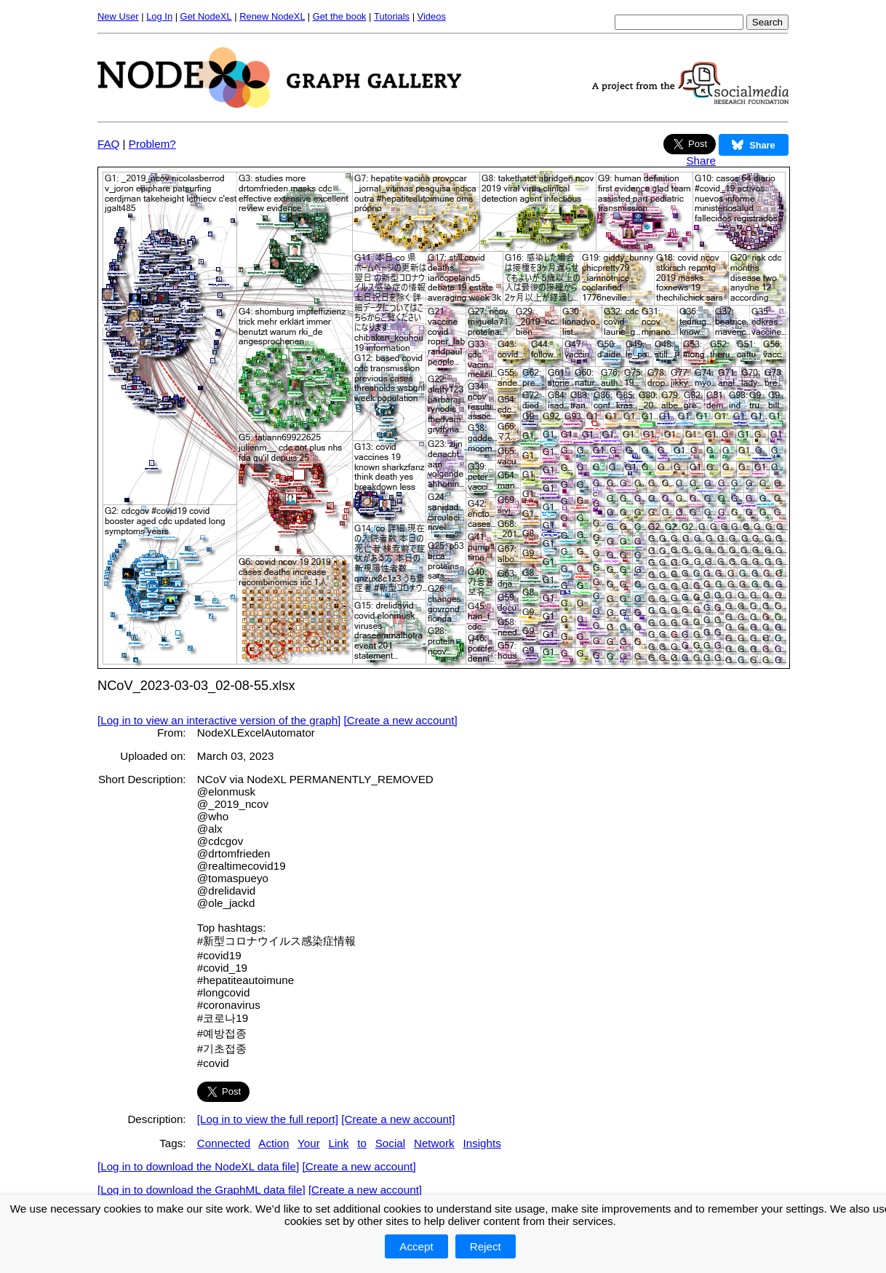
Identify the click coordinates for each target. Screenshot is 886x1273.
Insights (481, 1143)
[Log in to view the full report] (267, 1119)
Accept (416, 1246)
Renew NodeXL (272, 16)
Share (701, 160)
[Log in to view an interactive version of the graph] (218, 720)
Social (390, 1143)
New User (118, 16)
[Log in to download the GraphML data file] (201, 1189)
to (362, 1143)
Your (309, 1143)
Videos (432, 16)
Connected (223, 1143)
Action (273, 1143)
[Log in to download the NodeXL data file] (198, 1166)
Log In (159, 16)
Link (339, 1143)
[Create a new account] (401, 720)
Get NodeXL (206, 16)
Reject (485, 1246)
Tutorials (392, 16)
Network (434, 1143)
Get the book (340, 16)
